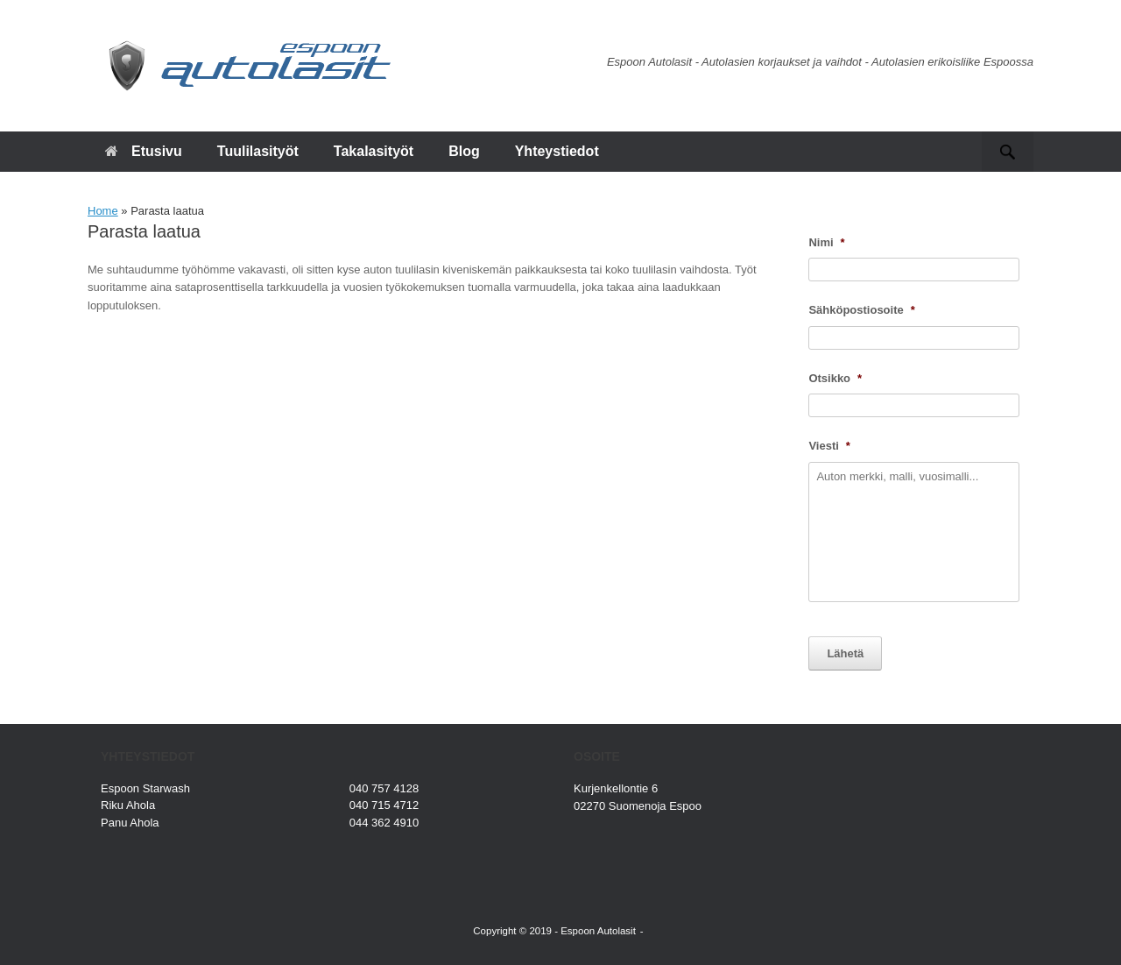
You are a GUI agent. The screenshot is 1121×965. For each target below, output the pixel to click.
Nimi (826, 242)
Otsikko (835, 378)
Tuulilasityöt (258, 151)
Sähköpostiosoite (861, 309)
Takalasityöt (373, 151)
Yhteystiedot (557, 151)
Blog (464, 151)
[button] (1007, 151)
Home (103, 210)
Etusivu (143, 151)
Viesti (829, 445)
